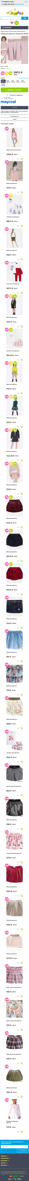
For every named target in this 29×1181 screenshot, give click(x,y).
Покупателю (5, 1158)
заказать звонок (19, 4)
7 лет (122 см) (13, 81)
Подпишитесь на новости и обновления (14, 1144)
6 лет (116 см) (18, 81)
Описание (14, 107)
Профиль (4, 1156)
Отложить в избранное (14, 95)
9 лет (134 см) (3, 81)
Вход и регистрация (25, 1)
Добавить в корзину (14, 90)
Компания (4, 1160)
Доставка (4, 1165)
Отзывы (14, 119)
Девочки (11, 31)
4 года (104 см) (3, 85)
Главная (2, 31)
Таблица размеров (23, 78)
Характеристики (14, 116)
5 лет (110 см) (23, 81)
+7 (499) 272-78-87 (8, 4)
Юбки (15, 31)
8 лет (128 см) (8, 81)
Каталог (7, 28)
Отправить (23, 1150)
